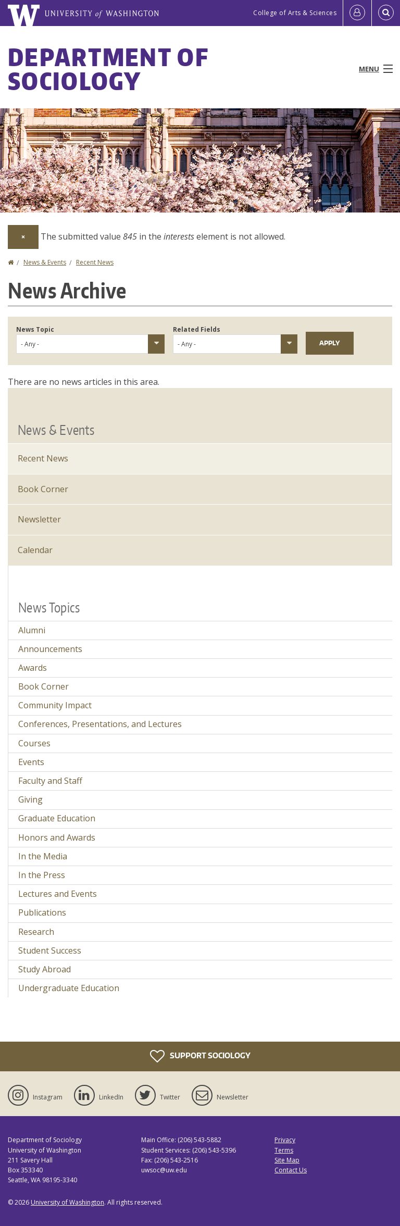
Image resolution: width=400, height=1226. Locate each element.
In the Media (42, 856)
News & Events (44, 262)
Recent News (95, 262)
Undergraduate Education (68, 988)
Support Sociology (200, 1056)
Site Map (286, 1160)
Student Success (49, 950)
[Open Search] (386, 13)
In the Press (41, 875)
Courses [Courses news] (34, 743)
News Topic (35, 329)
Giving (30, 799)
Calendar (35, 550)
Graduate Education (56, 818)
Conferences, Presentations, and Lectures (100, 724)
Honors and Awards (56, 837)
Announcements (50, 649)
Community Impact (55, 705)
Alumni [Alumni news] (31, 630)
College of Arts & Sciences (294, 12)
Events (31, 762)
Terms (283, 1150)
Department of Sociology (108, 69)
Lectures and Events (57, 893)
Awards (32, 667)
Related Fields (196, 329)
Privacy (284, 1139)
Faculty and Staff (50, 780)
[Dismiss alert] (23, 237)
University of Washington (67, 1202)
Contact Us (290, 1170)
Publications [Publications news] (42, 912)
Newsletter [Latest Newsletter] (39, 519)
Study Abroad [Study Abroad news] (44, 969)
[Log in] (357, 13)
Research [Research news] (36, 931)
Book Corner (43, 489)
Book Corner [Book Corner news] (43, 686)
